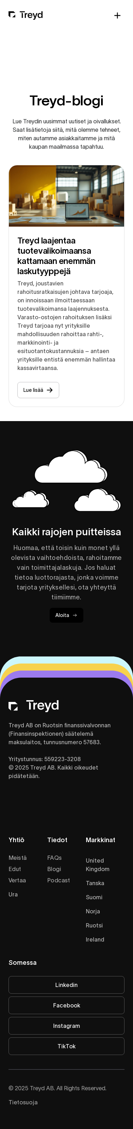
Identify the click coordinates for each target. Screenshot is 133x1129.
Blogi (54, 869)
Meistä (18, 858)
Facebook (66, 1005)
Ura (13, 894)
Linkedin (66, 985)
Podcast (58, 880)
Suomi (94, 897)
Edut (15, 869)
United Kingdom (98, 864)
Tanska (95, 883)
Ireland (95, 939)
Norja (93, 911)
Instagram (66, 1026)
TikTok (66, 1046)
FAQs (54, 858)
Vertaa (17, 880)
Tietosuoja (23, 1102)
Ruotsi (94, 925)
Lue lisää (38, 390)
